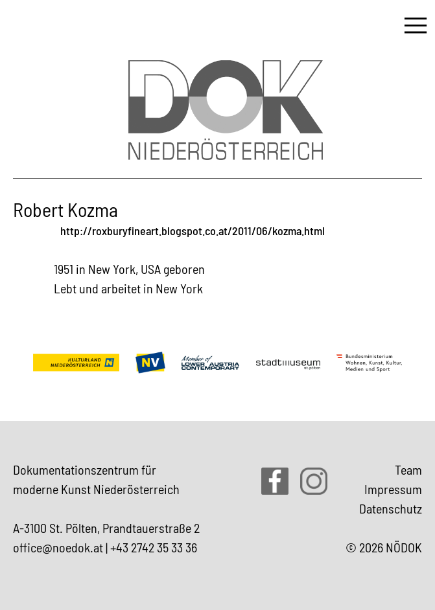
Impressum (393, 489)
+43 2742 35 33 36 (153, 547)
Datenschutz (390, 508)
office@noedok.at (58, 547)
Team (408, 469)
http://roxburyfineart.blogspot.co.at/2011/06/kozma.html (192, 230)
